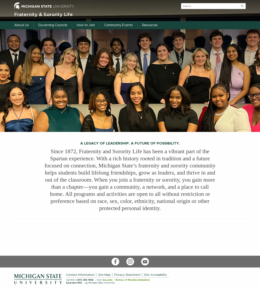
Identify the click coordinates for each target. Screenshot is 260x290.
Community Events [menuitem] (118, 25)
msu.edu (107, 280)
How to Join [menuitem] (86, 25)
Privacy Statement (127, 274)
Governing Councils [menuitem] (52, 25)
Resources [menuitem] (150, 25)
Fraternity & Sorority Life (43, 14)
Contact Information (80, 274)
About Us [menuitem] (21, 25)
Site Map (104, 274)
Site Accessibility (155, 274)
